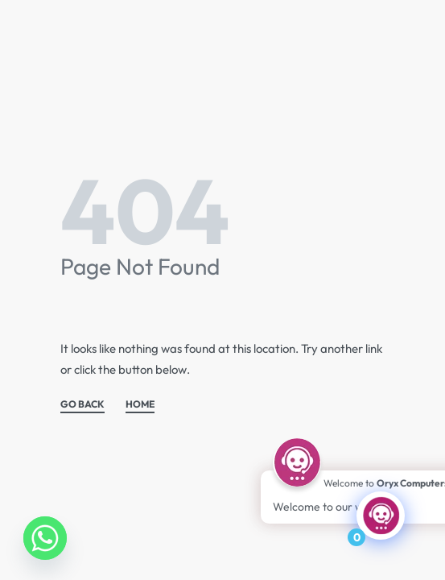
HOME (140, 405)
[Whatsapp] (45, 538)
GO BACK (82, 405)
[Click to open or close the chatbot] (380, 515)
